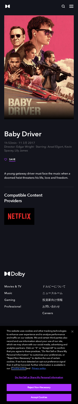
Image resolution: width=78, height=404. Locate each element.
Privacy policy (39, 368)
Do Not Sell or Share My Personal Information (39, 377)
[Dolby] (7, 7)
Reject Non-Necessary (39, 387)
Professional (12, 306)
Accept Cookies (39, 397)
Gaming (9, 300)
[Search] (63, 6)
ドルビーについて (54, 286)
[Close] (72, 331)
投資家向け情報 (52, 300)
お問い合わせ (51, 306)
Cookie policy (19, 368)
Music (8, 293)
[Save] (9, 160)
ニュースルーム (52, 293)
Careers (47, 313)
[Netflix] (19, 216)
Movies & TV (12, 286)
